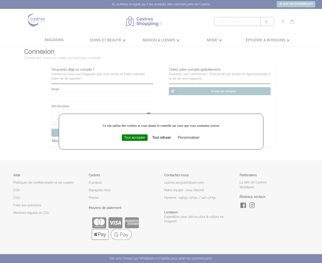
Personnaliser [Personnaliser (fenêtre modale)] (189, 137)
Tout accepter (134, 137)
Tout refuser (161, 137)
